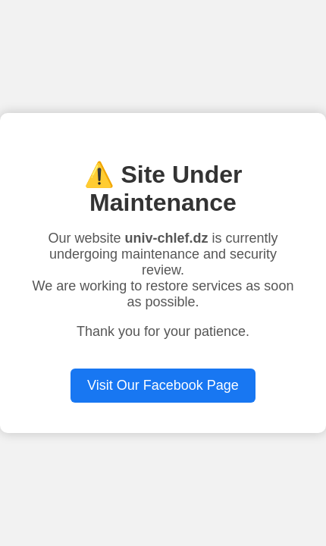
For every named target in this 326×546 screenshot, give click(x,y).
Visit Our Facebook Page (163, 385)
